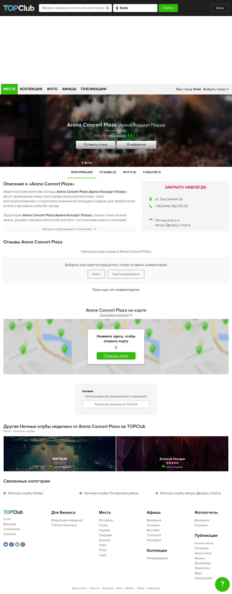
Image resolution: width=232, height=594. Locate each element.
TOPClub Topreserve (64, 525)
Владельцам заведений (66, 520)
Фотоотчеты (206, 512)
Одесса (94, 588)
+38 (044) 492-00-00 (171, 206)
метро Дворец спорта (173, 225)
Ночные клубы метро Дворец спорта (190, 493)
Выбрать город (214, 89)
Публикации (93, 89)
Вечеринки (154, 520)
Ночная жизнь (204, 543)
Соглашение (11, 529)
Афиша (69, 89)
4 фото (86, 163)
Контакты (9, 534)
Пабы (102, 550)
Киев (119, 588)
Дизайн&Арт (203, 563)
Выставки (153, 530)
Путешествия (203, 578)
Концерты (153, 525)
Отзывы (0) (107, 172)
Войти (220, 8)
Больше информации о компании (69, 229)
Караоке (104, 530)
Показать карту (116, 356)
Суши (102, 555)
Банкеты (104, 540)
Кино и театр (203, 553)
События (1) (152, 172)
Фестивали (154, 540)
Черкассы (154, 588)
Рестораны (106, 520)
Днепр (129, 588)
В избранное (136, 144)
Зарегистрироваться (126, 274)
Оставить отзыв (95, 144)
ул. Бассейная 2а (169, 199)
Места (9, 89)
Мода (198, 573)
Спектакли (154, 535)
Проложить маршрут (116, 315)
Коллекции (31, 89)
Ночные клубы (116, 130)
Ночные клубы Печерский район (111, 493)
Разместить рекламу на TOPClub (116, 404)
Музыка (200, 558)
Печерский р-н (167, 220)
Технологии (202, 568)
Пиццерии (105, 535)
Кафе (102, 545)
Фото (52, 89)
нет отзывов (117, 135)
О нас (7, 519)
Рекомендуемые (157, 558)
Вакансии (9, 524)
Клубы (103, 525)
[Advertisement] (116, 50)
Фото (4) (129, 172)
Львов (140, 588)
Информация (81, 172)
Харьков (107, 588)
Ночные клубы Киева (25, 493)
